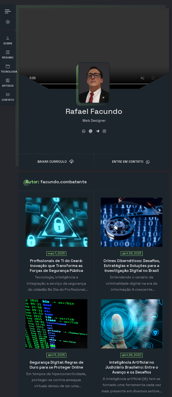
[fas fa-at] (92, 127)
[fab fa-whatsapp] (85, 127)
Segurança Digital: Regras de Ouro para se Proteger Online (59, 361)
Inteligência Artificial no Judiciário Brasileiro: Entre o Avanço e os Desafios (132, 363)
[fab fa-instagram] (106, 127)
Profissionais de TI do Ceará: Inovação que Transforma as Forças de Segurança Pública (59, 261)
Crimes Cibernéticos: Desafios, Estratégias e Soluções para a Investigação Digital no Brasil (132, 261)
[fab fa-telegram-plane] (99, 127)
